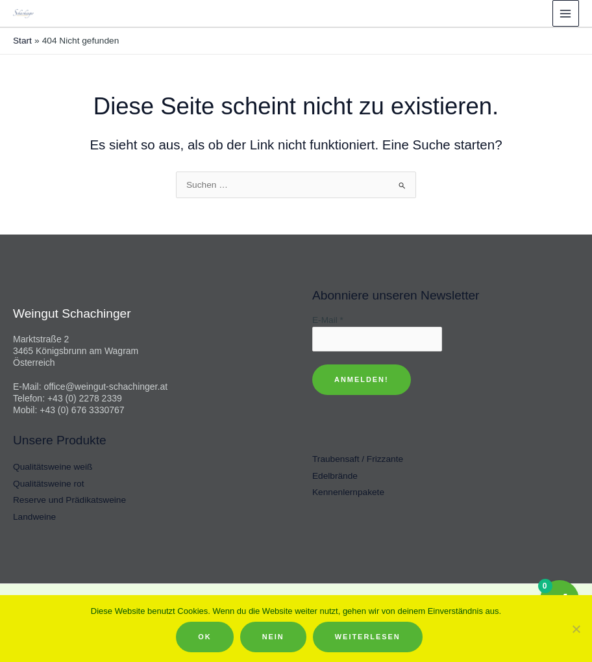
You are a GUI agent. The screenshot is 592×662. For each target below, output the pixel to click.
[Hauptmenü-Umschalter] (565, 13)
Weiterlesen (368, 637)
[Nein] (575, 628)
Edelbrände (335, 476)
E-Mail (327, 320)
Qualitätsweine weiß (52, 467)
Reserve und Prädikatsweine (69, 500)
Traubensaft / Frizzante (357, 459)
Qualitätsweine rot (48, 484)
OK (204, 637)
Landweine (34, 517)
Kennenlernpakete (348, 492)
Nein (273, 637)
